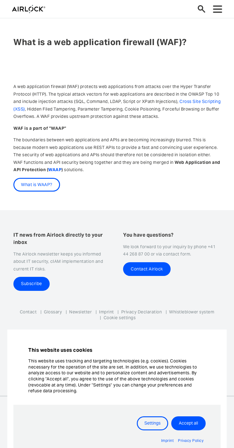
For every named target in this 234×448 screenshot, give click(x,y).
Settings (152, 423)
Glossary (53, 312)
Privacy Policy (191, 440)
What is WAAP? (36, 184)
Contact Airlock (147, 269)
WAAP (55, 169)
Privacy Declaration (141, 312)
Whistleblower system (191, 312)
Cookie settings (120, 317)
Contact (28, 312)
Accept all (188, 423)
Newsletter (80, 312)
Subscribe (31, 283)
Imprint (106, 312)
